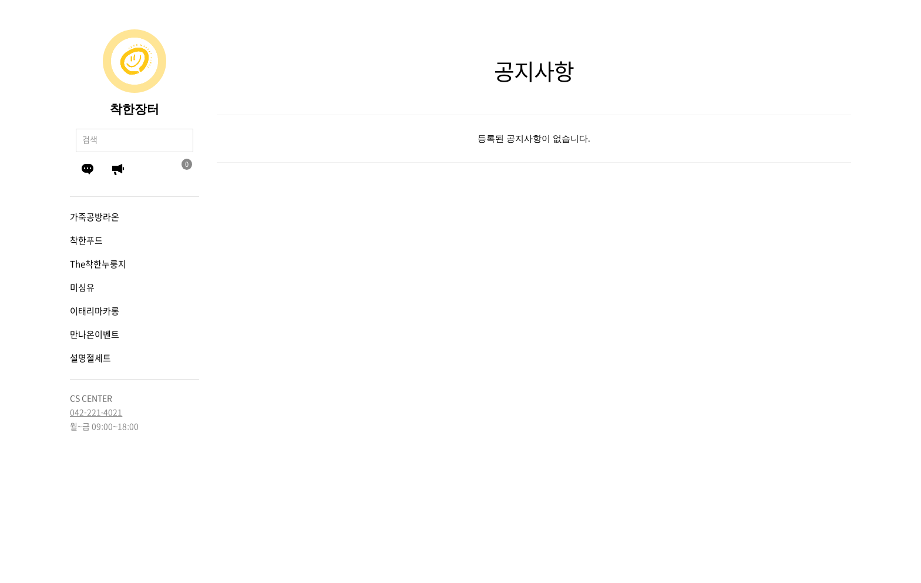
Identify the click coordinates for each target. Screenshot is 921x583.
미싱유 (82, 287)
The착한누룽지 (98, 264)
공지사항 (118, 169)
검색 (181, 139)
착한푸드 (86, 240)
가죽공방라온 (94, 217)
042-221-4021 (96, 412)
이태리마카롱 (94, 311)
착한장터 (134, 109)
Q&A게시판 (87, 169)
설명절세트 (90, 358)
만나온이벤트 (94, 334)
